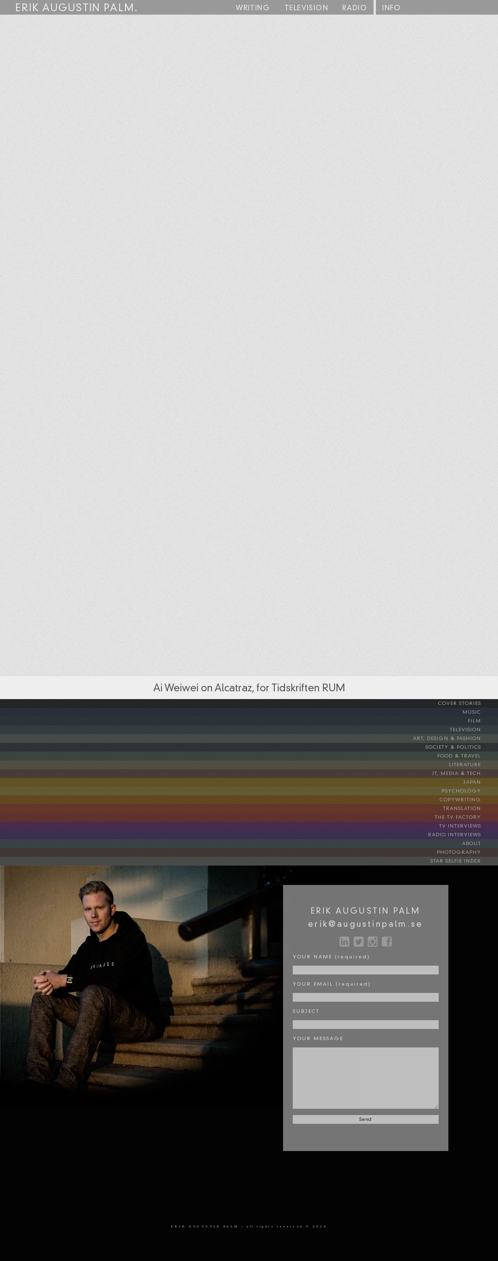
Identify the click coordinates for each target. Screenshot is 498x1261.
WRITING (253, 8)
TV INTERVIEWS (467, 826)
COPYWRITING (468, 799)
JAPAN (479, 782)
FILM (482, 721)
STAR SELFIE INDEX (463, 861)
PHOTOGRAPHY (466, 852)
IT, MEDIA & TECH (464, 773)
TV (306, 8)
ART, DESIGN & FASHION (454, 738)
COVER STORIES (467, 703)
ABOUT (479, 843)
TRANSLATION (469, 808)
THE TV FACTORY (465, 817)
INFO (391, 8)
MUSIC (479, 712)
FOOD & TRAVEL (466, 756)
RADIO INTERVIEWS (462, 834)
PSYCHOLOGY (469, 791)
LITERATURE (472, 764)
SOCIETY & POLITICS (461, 747)
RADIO (354, 8)
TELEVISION (473, 729)
